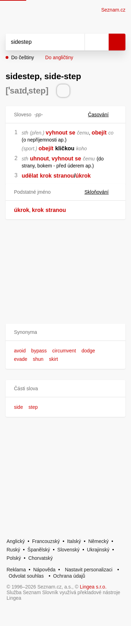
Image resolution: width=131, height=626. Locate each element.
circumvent (64, 350)
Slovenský (68, 549)
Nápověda (44, 569)
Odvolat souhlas (26, 576)
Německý (98, 541)
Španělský (39, 549)
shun (38, 359)
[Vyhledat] (37, 42)
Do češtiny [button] (22, 57)
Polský (14, 558)
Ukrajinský (98, 549)
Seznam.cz (113, 10)
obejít (99, 133)
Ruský (13, 549)
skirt (53, 359)
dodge (88, 350)
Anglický (16, 541)
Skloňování (101, 192)
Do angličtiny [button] (59, 57)
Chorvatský (40, 558)
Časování (102, 114)
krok (46, 176)
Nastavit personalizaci (88, 569)
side (18, 407)
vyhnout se (60, 133)
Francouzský (46, 541)
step (33, 407)
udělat (30, 176)
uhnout (39, 158)
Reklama (16, 569)
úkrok (83, 176)
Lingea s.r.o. (93, 587)
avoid (20, 350)
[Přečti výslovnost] (63, 91)
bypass (38, 350)
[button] (65, 332)
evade (20, 359)
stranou (63, 176)
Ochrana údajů (69, 576)
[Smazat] (77, 42)
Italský (74, 541)
